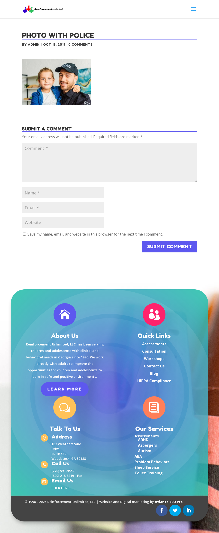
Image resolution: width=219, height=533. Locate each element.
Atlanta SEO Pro (169, 502)
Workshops (154, 358)
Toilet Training (149, 472)
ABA (138, 456)
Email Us (62, 481)
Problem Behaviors (152, 461)
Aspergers (147, 445)
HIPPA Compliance (154, 380)
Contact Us (154, 366)
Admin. (34, 44)
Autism (144, 450)
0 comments (80, 44)
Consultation (154, 351)
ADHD (143, 439)
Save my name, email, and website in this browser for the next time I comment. (95, 234)
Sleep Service (147, 467)
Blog (154, 373)
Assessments (154, 343)
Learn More (64, 389)
